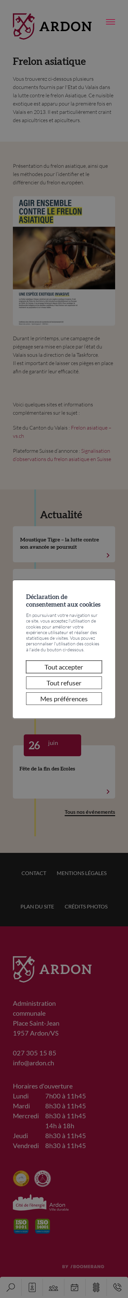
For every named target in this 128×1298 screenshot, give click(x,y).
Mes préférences (64, 699)
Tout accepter (64, 667)
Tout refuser (64, 683)
